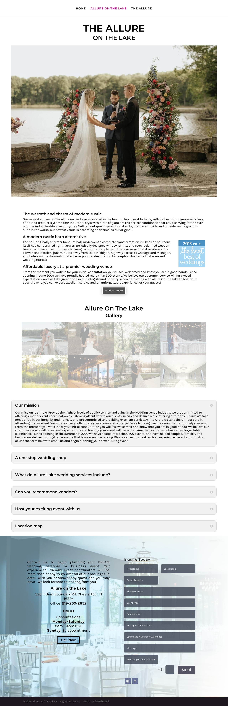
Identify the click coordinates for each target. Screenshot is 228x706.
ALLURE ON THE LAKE (108, 8)
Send (186, 670)
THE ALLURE (141, 8)
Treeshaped (102, 701)
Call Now (68, 640)
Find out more (114, 290)
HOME (81, 8)
